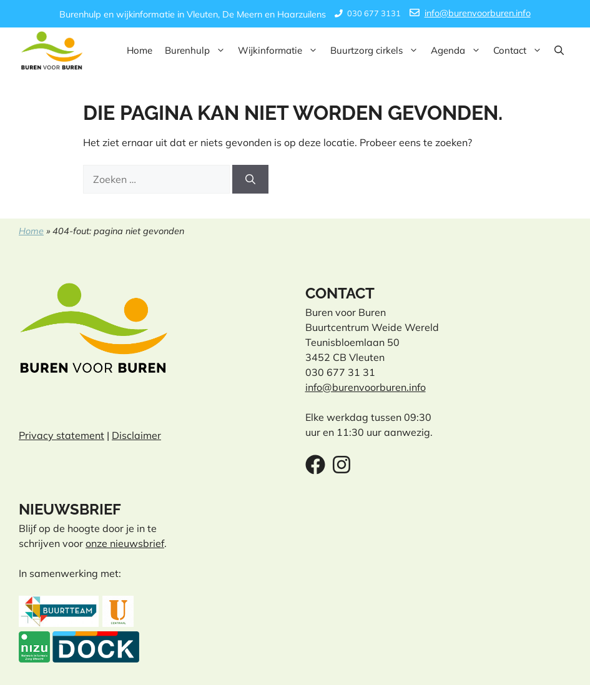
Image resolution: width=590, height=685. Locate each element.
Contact (520, 50)
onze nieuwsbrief (125, 543)
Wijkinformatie (281, 50)
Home (139, 50)
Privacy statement (61, 435)
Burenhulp (198, 50)
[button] (559, 50)
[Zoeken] (250, 179)
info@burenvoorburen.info (478, 13)
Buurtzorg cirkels (377, 50)
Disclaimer (136, 435)
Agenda (459, 50)
